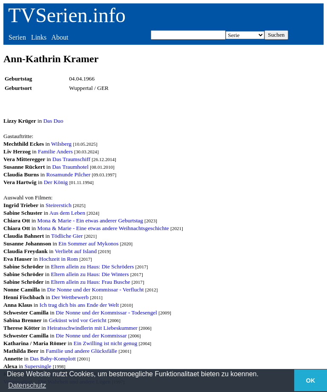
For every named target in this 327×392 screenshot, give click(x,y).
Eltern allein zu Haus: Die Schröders (92, 266)
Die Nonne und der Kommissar (91, 335)
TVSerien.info (67, 15)
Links (38, 37)
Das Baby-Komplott (53, 358)
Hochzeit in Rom (58, 259)
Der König (56, 182)
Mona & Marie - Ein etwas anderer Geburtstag (90, 220)
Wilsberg (61, 144)
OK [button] (311, 380)
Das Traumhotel (70, 167)
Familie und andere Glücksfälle (82, 351)
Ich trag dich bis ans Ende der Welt (79, 305)
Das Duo (53, 121)
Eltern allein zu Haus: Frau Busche (90, 282)
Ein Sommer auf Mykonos (88, 243)
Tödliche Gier (67, 236)
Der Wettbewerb (70, 297)
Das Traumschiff (71, 159)
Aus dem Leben (67, 213)
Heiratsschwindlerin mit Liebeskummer (92, 328)
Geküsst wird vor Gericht (77, 320)
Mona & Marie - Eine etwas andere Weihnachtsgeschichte (103, 228)
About (59, 37)
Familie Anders (55, 151)
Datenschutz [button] (27, 385)
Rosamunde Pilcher (68, 174)
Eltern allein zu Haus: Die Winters (90, 274)
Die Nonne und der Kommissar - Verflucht (95, 289)
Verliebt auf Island (76, 251)
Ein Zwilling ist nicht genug (106, 343)
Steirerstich (59, 205)
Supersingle (38, 366)
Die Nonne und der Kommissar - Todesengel (106, 312)
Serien (17, 37)
